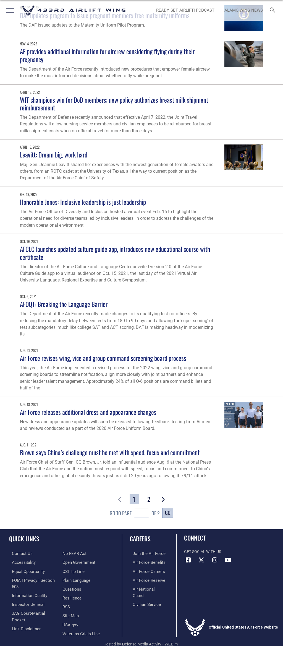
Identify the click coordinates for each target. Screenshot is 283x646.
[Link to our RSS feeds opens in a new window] (65, 596)
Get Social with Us (202, 551)
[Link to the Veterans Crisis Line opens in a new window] (79, 621)
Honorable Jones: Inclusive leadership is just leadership (83, 202)
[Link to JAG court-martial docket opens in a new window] (31, 604)
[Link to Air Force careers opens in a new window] (144, 570)
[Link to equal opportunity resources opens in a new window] (24, 570)
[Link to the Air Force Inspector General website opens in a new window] (24, 596)
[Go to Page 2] (148, 499)
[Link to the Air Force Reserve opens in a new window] (144, 579)
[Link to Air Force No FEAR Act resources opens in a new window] (20, 621)
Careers (140, 538)
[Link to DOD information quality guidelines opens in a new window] (26, 587)
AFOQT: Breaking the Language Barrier (64, 304)
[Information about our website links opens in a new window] (22, 613)
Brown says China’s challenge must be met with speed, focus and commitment (110, 452)
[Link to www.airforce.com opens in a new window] (144, 553)
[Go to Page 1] (134, 499)
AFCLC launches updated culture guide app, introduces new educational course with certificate (115, 253)
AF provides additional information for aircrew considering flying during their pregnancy (107, 55)
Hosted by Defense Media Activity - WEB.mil (142, 634)
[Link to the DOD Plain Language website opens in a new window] (75, 570)
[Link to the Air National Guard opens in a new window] (145, 587)
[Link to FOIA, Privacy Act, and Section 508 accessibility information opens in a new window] (32, 579)
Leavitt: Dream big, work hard (53, 154)
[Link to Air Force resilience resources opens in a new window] (70, 587)
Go (168, 512)
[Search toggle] (273, 10)
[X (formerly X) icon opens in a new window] (201, 560)
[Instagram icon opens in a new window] (215, 560)
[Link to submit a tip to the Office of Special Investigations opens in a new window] (72, 562)
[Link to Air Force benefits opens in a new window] (145, 562)
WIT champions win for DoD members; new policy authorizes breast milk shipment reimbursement (114, 103)
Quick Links (24, 538)
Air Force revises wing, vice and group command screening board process (103, 358)
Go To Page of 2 (135, 513)
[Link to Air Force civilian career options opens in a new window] (142, 596)
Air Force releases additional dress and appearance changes (88, 412)
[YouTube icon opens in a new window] (228, 560)
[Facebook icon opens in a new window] (188, 560)
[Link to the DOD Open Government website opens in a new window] (78, 553)
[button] (9, 10)
